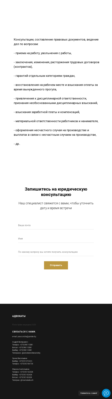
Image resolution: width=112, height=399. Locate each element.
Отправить (59, 265)
